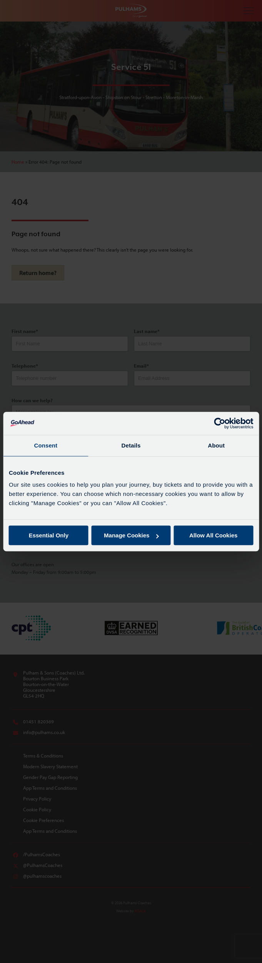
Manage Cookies (131, 535)
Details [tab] (131, 445)
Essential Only (48, 535)
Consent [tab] (45, 445)
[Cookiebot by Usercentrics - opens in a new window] (219, 423)
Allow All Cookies (213, 535)
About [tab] (216, 445)
